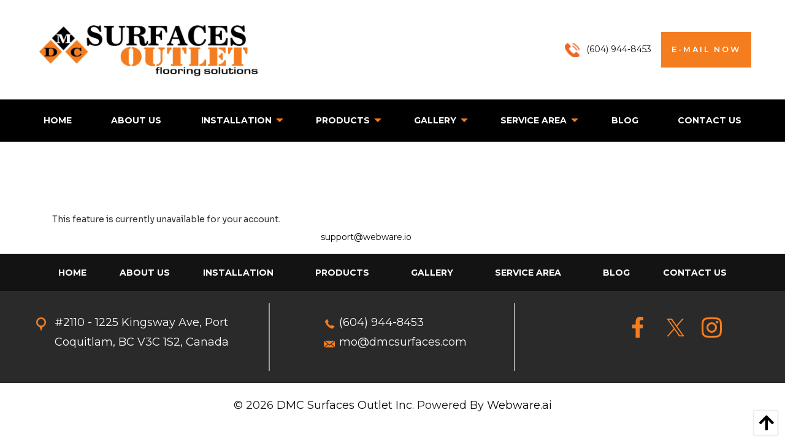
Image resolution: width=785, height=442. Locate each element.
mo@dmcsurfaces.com (403, 342)
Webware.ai (519, 405)
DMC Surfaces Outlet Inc (344, 405)
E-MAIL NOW (706, 49)
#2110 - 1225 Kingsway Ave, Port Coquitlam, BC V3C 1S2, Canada (142, 332)
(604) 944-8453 (381, 322)
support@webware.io (366, 236)
